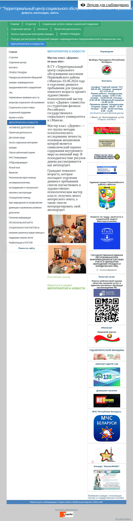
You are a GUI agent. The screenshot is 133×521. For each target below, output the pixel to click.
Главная (13, 52)
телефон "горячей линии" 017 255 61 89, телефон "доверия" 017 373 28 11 (107, 89)
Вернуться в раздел (66, 287)
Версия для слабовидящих (43, 502)
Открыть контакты (107, 119)
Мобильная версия (82, 502)
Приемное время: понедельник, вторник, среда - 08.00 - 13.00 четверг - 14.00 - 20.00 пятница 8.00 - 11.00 (107, 107)
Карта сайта (65, 502)
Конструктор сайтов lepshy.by (66, 510)
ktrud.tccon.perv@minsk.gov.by (108, 113)
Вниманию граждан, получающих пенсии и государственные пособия (106, 496)
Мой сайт (98, 502)
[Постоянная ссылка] (58, 277)
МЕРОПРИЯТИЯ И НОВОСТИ (66, 51)
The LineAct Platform (123, 519)
